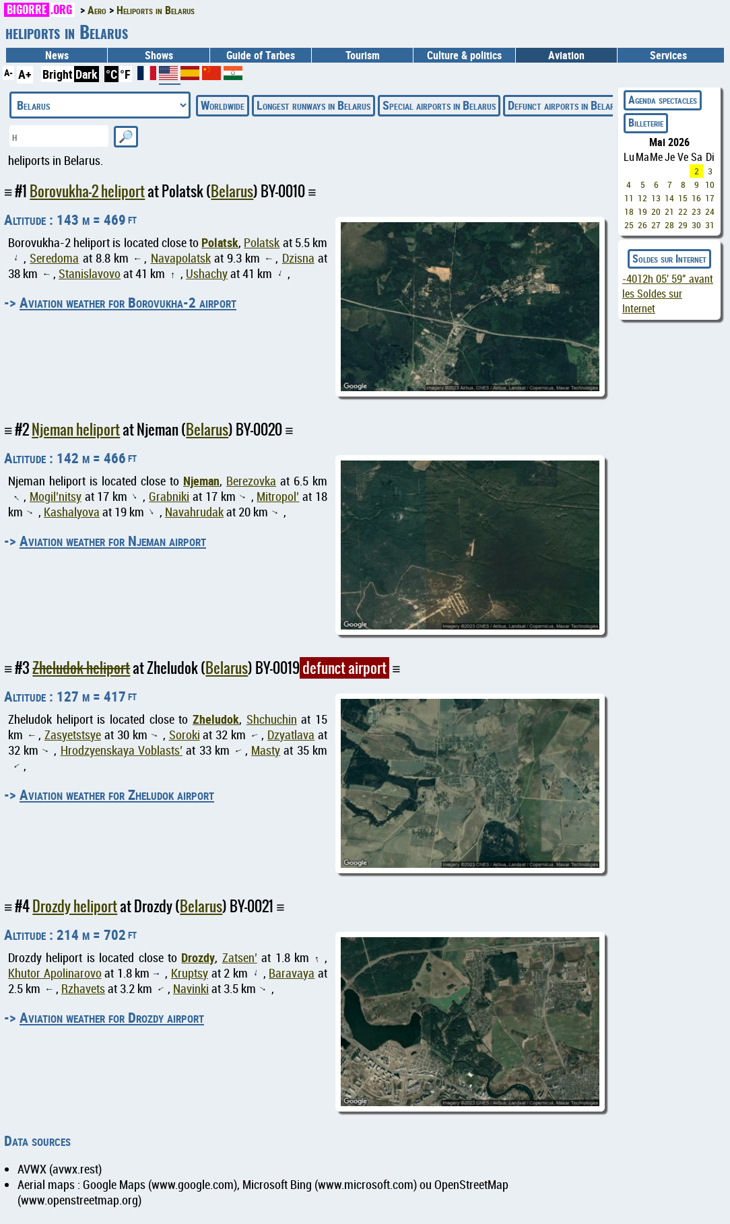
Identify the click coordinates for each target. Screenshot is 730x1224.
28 (669, 225)
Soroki (184, 735)
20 (656, 211)
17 (710, 198)
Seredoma (54, 258)
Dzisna (298, 258)
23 (696, 211)
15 (683, 198)
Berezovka (251, 481)
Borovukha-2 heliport (87, 191)
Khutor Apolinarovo (55, 973)
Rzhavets (83, 988)
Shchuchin (271, 719)
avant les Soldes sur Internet (667, 293)
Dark (86, 74)
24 (710, 211)
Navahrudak (194, 512)
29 (683, 225)
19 (642, 211)
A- (8, 72)
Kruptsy (189, 973)
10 (710, 184)
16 (696, 198)
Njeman (201, 481)
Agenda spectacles (662, 99)
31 (710, 225)
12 (642, 198)
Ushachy (207, 273)
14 (669, 198)
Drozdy (198, 957)
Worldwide (222, 105)
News (57, 55)
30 (696, 225)
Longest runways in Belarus (313, 105)
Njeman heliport (76, 429)
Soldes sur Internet (669, 258)
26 (642, 225)
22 (683, 211)
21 (669, 211)
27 (656, 225)
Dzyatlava (290, 735)
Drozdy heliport (74, 906)
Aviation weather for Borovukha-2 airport (128, 302)
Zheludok (216, 719)
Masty (265, 750)
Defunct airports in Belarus (566, 105)
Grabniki (169, 496)
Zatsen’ (239, 957)
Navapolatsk (181, 258)
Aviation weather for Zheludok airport (117, 794)
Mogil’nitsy (55, 496)
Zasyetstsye (72, 735)
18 (629, 211)
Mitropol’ (278, 496)
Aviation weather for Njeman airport (113, 540)
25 (629, 225)
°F (125, 74)
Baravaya (291, 973)
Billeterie (645, 122)
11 (629, 198)
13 (656, 198)
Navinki (191, 988)
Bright (57, 74)
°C (111, 74)
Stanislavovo (90, 273)
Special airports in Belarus (439, 105)
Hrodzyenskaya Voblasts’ (121, 750)
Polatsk (219, 242)
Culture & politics (464, 55)
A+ (25, 74)
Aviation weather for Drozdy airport (112, 1017)
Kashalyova (72, 512)
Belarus (232, 191)
